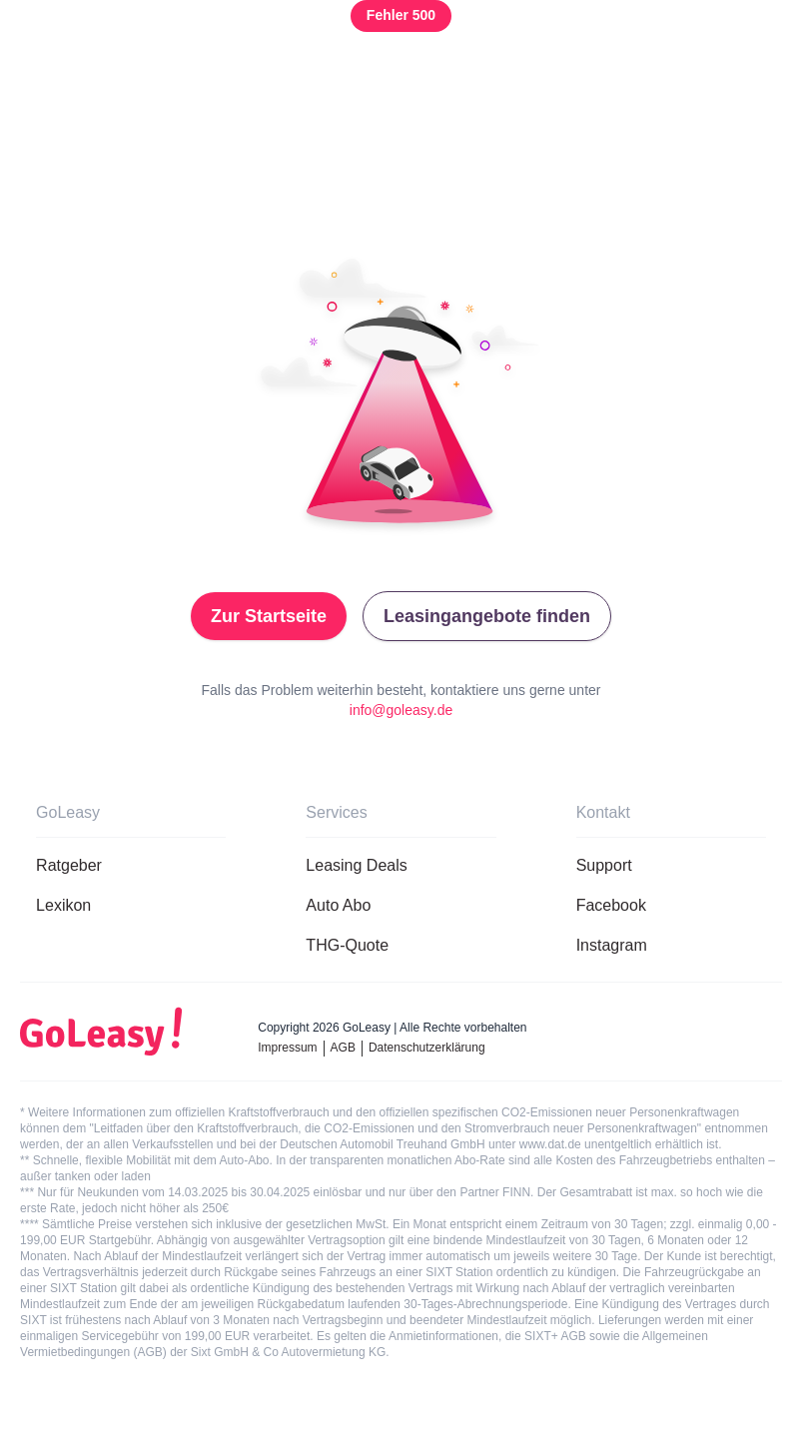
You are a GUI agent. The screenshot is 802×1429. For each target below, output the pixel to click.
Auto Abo (338, 905)
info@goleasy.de (401, 710)
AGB (343, 1048)
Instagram (611, 945)
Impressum (287, 1048)
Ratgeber (69, 865)
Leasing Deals (356, 865)
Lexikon (63, 905)
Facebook (611, 905)
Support (604, 865)
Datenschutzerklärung (427, 1048)
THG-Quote (347, 945)
